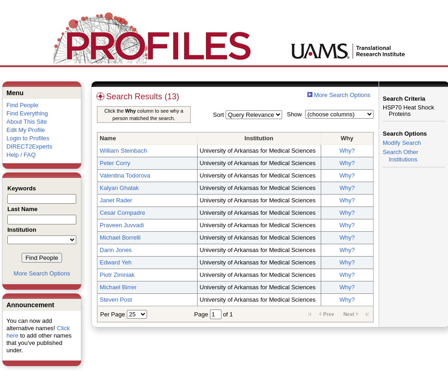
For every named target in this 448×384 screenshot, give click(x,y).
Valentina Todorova (125, 175)
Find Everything (27, 113)
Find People (22, 105)
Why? (347, 150)
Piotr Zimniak (117, 274)
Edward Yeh (115, 262)
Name (108, 138)
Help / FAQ (21, 154)
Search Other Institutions (400, 156)
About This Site (26, 121)
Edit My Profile (25, 129)
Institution (258, 138)
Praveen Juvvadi (122, 225)
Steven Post (116, 299)
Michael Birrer (118, 287)
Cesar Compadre (122, 212)
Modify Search (402, 142)
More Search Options (42, 273)
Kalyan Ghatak (119, 187)
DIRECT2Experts (29, 146)
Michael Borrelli (120, 237)
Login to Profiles (27, 138)
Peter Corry (115, 163)
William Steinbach (123, 150)
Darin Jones (115, 249)
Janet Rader (116, 200)
